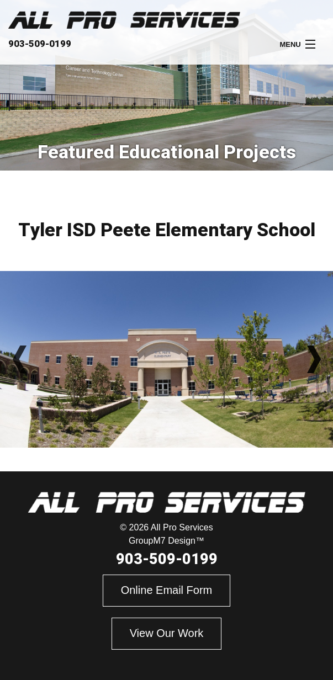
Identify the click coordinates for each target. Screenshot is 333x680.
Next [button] (313, 359)
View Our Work (167, 633)
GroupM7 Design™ (166, 540)
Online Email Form (167, 590)
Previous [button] (19, 359)
